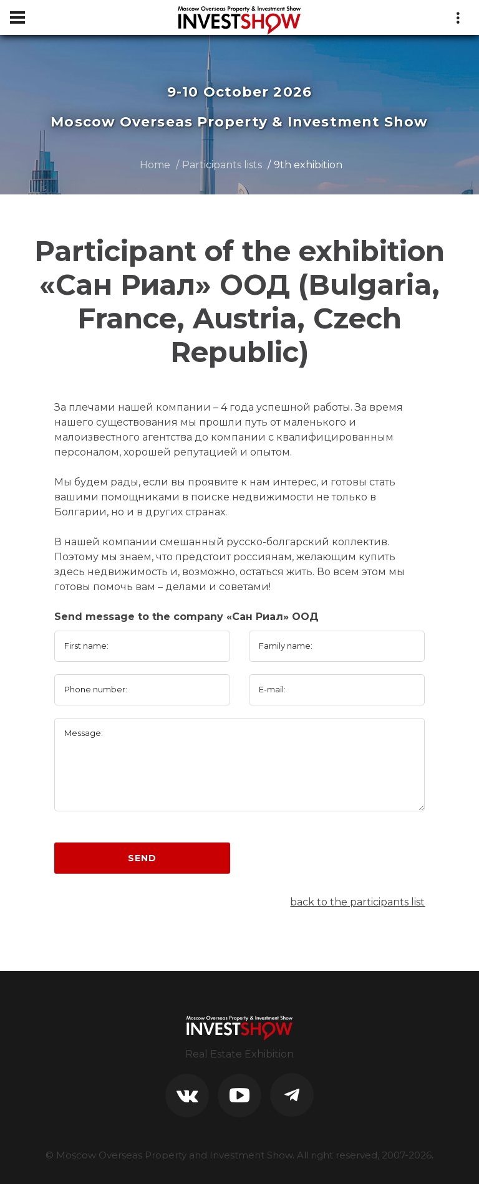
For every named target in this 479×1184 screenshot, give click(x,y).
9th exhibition (308, 165)
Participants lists (222, 165)
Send (142, 858)
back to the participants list (357, 902)
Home (155, 165)
